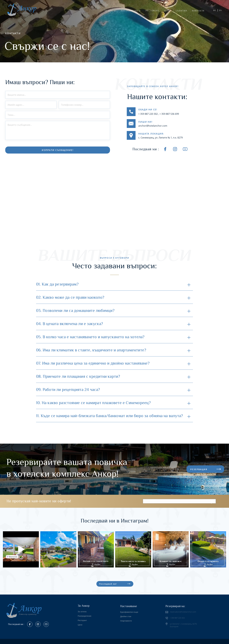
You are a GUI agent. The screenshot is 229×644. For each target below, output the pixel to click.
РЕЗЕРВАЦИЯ (198, 467)
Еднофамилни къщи (129, 609)
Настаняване (131, 11)
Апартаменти (126, 618)
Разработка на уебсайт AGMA (208, 642)
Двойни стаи (125, 614)
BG (214, 10)
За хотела (82, 609)
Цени (167, 11)
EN (220, 10)
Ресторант (152, 11)
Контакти (198, 11)
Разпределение (84, 613)
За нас (110, 11)
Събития (181, 11)
